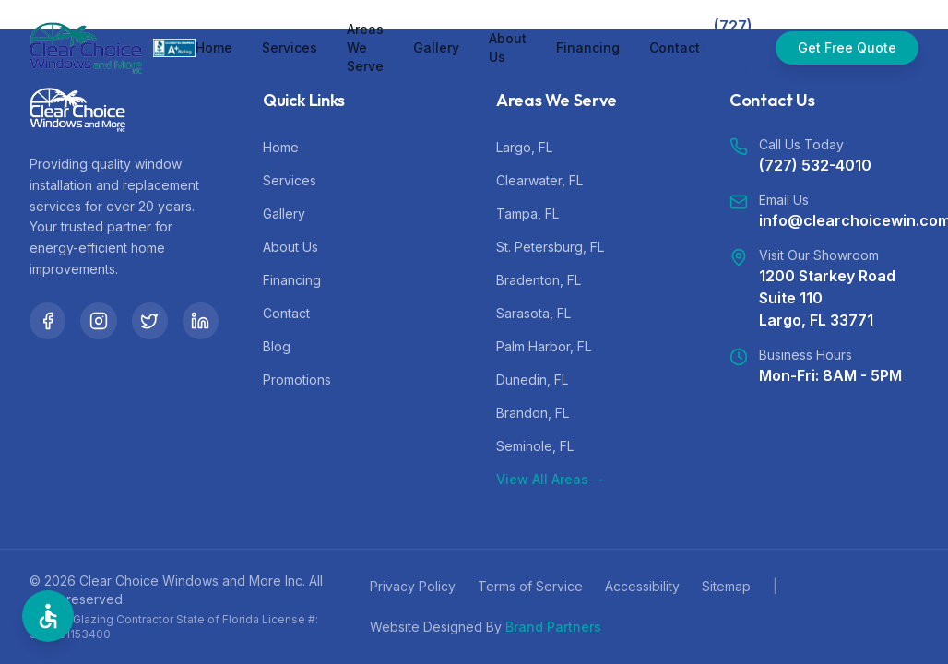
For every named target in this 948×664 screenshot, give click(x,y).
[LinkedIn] (201, 320)
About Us (508, 47)
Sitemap (726, 586)
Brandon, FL (532, 413)
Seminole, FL (535, 446)
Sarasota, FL (533, 313)
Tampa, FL (527, 213)
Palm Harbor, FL (543, 346)
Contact (674, 47)
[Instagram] (98, 320)
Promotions (297, 379)
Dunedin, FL (532, 379)
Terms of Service (530, 586)
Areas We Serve (365, 47)
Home (214, 47)
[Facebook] (47, 320)
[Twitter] (150, 320)
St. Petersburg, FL (550, 247)
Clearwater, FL (539, 180)
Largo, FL (524, 147)
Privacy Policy (413, 586)
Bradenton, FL (538, 280)
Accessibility (642, 586)
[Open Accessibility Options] (48, 616)
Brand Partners (553, 626)
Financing (588, 47)
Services (289, 47)
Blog (276, 346)
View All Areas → (550, 479)
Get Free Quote (847, 47)
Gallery (436, 47)
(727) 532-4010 (815, 165)
